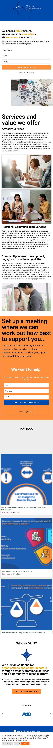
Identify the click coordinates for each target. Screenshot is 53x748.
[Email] (26, 385)
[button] (26, 18)
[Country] (26, 61)
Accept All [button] (25, 744)
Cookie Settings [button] (7, 744)
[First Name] (26, 56)
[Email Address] (26, 50)
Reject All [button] (17, 744)
